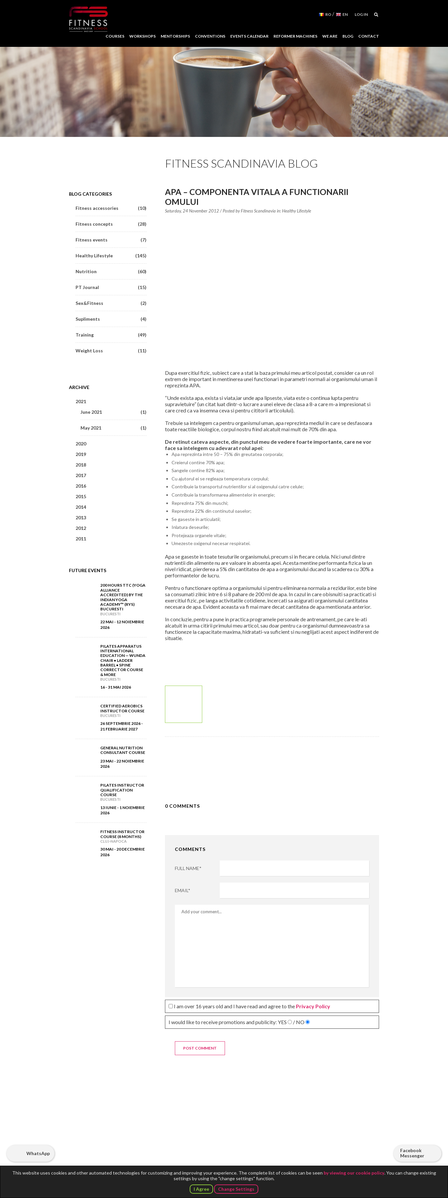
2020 (81, 443)
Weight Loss (111, 350)
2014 (81, 507)
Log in (361, 14)
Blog (347, 36)
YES (282, 1022)
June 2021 (113, 412)
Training (111, 335)
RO (328, 14)
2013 (81, 517)
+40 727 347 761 (219, 1146)
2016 (81, 486)
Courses (115, 36)
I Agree (201, 1189)
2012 (81, 528)
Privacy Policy (313, 1006)
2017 (81, 475)
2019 (81, 454)
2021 (81, 401)
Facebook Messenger (412, 1153)
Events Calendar (249, 36)
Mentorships (175, 36)
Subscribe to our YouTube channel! (317, 1145)
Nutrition (111, 271)
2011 (81, 538)
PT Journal (111, 287)
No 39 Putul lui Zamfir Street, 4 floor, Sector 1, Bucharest (224, 1125)
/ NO (298, 1022)
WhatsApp (38, 1153)
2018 (81, 465)
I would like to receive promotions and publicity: (239, 1022)
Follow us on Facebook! (301, 1145)
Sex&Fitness (111, 303)
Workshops (142, 36)
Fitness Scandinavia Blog (241, 163)
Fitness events (111, 240)
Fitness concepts (111, 224)
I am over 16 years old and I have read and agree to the (249, 1006)
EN (345, 14)
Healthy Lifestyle (296, 210)
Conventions (210, 36)
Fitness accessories (111, 208)
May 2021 (113, 428)
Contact (368, 36)
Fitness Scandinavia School (88, 19)
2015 (81, 496)
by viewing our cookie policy (354, 1173)
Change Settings (236, 1189)
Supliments (111, 319)
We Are (329, 36)
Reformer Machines (295, 36)
